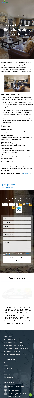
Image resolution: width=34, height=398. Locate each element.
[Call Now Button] (30, 395)
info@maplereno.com (16, 387)
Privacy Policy (26, 253)
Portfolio (7, 366)
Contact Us (8, 369)
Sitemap (7, 375)
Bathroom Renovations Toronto (16, 354)
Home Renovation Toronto (13, 345)
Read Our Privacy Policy (17, 257)
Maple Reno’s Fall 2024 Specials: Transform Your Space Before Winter (8, 186)
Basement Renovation (12, 339)
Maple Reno (26, 173)
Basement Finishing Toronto (14, 342)
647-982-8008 (13, 390)
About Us (7, 363)
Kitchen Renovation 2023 (13, 351)
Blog (6, 372)
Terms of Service (8, 254)
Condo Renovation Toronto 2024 (16, 348)
